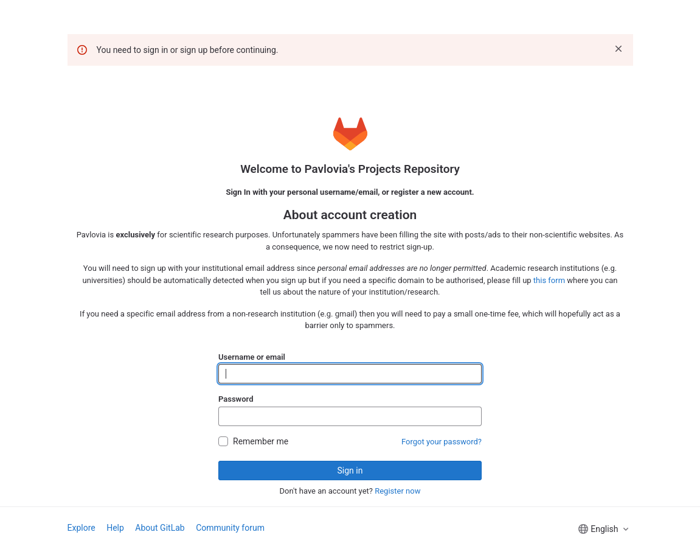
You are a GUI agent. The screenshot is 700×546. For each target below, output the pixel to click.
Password (235, 399)
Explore (81, 528)
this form (549, 280)
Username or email (251, 357)
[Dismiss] (618, 48)
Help (115, 528)
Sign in (350, 470)
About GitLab (159, 528)
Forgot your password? (441, 441)
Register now (397, 490)
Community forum (230, 528)
